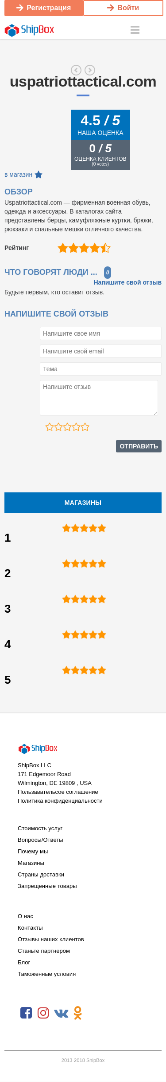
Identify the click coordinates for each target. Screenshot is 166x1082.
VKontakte (60, 1013)
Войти (123, 8)
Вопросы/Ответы (40, 839)
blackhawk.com (90, 70)
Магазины (31, 863)
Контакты (30, 927)
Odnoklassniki (78, 1013)
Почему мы (33, 851)
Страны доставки (41, 874)
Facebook (26, 1013)
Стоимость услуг (40, 828)
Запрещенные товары (47, 886)
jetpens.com (76, 70)
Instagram (43, 1013)
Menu (135, 30)
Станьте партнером (44, 950)
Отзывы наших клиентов (51, 939)
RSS (95, 1013)
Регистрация (43, 8)
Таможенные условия (47, 974)
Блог (24, 962)
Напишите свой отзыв (127, 282)
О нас (25, 916)
